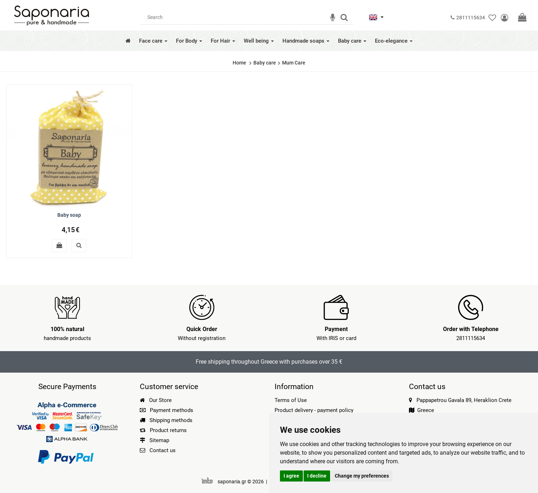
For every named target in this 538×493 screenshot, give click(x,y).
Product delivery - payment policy (314, 410)
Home (239, 63)
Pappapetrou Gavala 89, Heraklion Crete (463, 400)
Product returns (163, 430)
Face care (153, 41)
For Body (189, 41)
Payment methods (166, 410)
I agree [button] (291, 476)
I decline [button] (317, 476)
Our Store (156, 400)
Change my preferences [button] (362, 476)
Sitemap (154, 440)
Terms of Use (291, 400)
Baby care (352, 41)
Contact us (162, 450)
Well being (259, 41)
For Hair (223, 41)
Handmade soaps (305, 41)
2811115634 (470, 338)
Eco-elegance (394, 41)
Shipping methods (166, 420)
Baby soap (69, 215)
